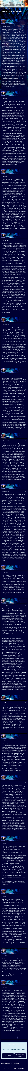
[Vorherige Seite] (11, 1038)
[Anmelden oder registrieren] (26, 6)
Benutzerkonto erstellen (20, 1055)
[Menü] (1, 5)
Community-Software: (14, 1068)
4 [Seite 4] (17, 1037)
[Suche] (22, 5)
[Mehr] (25, 26)
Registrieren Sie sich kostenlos (17, 1049)
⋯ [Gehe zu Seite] (15, 1037)
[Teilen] (26, 16)
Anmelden (8, 1055)
